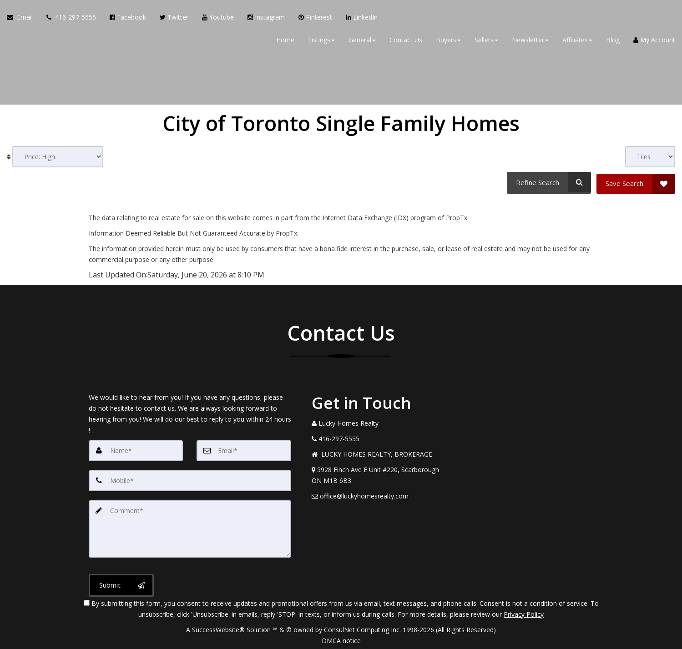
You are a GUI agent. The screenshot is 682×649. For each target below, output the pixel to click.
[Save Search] (635, 182)
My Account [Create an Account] (654, 40)
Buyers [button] (448, 40)
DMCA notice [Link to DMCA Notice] (341, 638)
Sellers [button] (486, 40)
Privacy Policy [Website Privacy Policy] (524, 612)
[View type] (650, 156)
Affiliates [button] (577, 40)
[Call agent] (71, 18)
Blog (613, 40)
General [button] (362, 40)
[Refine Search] (548, 182)
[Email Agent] (23, 18)
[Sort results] (57, 156)
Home (285, 40)
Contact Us (405, 40)
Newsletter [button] (530, 40)
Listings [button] (321, 40)
